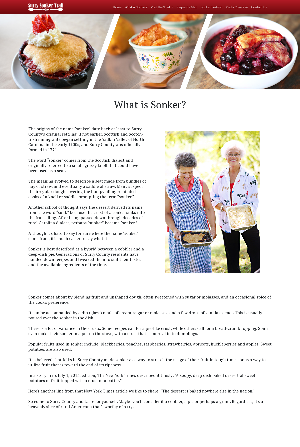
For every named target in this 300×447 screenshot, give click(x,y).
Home (117, 7)
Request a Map (186, 7)
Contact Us (259, 7)
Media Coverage (236, 7)
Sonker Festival (211, 7)
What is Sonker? (136, 7)
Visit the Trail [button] (161, 7)
